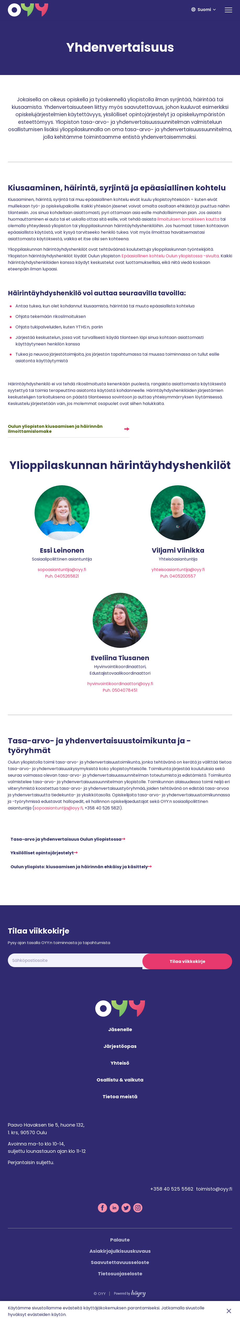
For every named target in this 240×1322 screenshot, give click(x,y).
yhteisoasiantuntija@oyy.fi (178, 570)
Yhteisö (120, 1074)
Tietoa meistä (120, 1107)
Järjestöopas (120, 1057)
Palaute (120, 1251)
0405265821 (66, 576)
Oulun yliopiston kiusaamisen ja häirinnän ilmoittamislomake (55, 428)
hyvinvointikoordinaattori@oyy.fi (120, 690)
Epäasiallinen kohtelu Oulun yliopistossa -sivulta (170, 256)
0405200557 (183, 576)
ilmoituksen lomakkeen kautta (188, 219)
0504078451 (124, 697)
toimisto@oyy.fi (214, 1200)
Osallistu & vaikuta (120, 1091)
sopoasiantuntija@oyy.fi (62, 570)
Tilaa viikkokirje (187, 970)
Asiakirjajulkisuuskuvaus (120, 1262)
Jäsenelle (120, 1040)
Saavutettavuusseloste (120, 1273)
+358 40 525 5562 (171, 1200)
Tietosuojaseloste (120, 1284)
